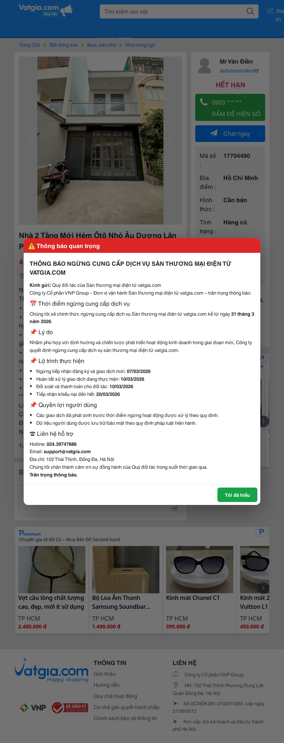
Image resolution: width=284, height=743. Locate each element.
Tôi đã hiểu (237, 494)
